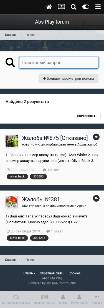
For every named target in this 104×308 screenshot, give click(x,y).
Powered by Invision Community (52, 283)
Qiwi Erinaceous (33, 206)
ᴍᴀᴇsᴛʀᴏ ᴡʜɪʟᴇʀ (33, 144)
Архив (81, 206)
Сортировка (87, 116)
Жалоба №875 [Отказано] (55, 138)
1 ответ (51, 170)
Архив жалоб (87, 144)
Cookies (74, 273)
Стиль (29, 273)
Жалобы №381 (41, 199)
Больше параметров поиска (68, 78)
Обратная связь (52, 273)
